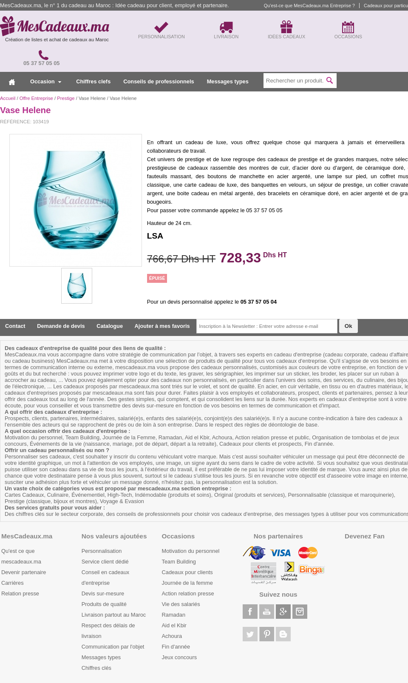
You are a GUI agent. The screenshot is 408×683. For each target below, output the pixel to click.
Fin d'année (176, 646)
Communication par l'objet (113, 646)
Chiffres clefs (93, 81)
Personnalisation (102, 551)
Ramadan (174, 615)
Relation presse (20, 593)
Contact (15, 326)
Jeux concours (179, 657)
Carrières (12, 583)
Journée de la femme (187, 583)
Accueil (7, 98)
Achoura (172, 636)
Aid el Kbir (174, 625)
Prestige (65, 98)
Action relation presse (188, 593)
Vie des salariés (181, 604)
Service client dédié (105, 561)
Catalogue (109, 326)
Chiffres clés (96, 668)
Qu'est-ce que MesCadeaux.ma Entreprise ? (309, 5)
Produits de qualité (104, 604)
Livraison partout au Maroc (114, 615)
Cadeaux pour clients (187, 572)
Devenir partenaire (23, 572)
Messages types (228, 81)
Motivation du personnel (191, 551)
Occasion (45, 81)
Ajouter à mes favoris (162, 326)
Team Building (179, 561)
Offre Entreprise (36, 98)
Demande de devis (61, 326)
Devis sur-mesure (103, 593)
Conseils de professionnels (158, 81)
